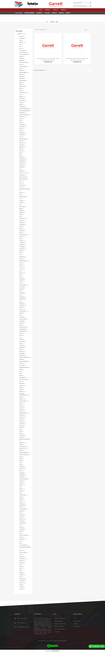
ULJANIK (22, 527)
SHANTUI (22, 480)
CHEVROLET (23, 106)
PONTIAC (22, 421)
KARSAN (22, 289)
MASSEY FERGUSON (25, 357)
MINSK (21, 375)
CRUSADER (22, 124)
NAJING (21, 389)
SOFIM (22, 491)
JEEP (21, 277)
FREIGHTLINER (23, 196)
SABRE (21, 458)
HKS (21, 238)
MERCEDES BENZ (24, 367)
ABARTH (22, 36)
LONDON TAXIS (23, 331)
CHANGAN (22, 98)
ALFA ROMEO (23, 52)
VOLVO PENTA (23, 552)
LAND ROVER (23, 311)
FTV (21, 198)
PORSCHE (22, 423)
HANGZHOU (22, 224)
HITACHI (22, 236)
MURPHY (22, 385)
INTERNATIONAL (24, 260)
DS (20, 169)
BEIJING (22, 74)
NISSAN (22, 399)
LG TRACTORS (23, 319)
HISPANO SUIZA (24, 234)
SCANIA (22, 468)
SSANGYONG (23, 495)
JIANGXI (22, 281)
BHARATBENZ (23, 80)
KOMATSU (23, 305)
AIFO (21, 46)
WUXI (22, 568)
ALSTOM (22, 58)
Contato (17, 614)
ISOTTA (22, 262)
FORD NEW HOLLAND (24, 189)
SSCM (21, 497)
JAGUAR (22, 273)
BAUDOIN (22, 70)
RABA (21, 433)
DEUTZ (21, 148)
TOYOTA (22, 519)
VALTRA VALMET (24, 535)
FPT (21, 194)
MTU (21, 381)
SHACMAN (22, 472)
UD (21, 525)
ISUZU (22, 264)
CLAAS (21, 118)
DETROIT (22, 146)
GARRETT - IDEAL (54, 22)
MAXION (22, 359)
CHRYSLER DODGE (24, 114)
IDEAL (21, 252)
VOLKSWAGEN (24, 545)
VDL (21, 541)
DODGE (22, 156)
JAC (21, 271)
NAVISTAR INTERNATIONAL (24, 394)
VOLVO (22, 550)
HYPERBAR (22, 246)
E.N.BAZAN (22, 175)
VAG (21, 533)
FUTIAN (22, 200)
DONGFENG (23, 158)
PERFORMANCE (24, 413)
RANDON (22, 437)
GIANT (21, 214)
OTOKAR (22, 407)
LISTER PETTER (23, 327)
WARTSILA (22, 556)
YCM (21, 576)
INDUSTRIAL (23, 256)
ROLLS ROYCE (23, 446)
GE (20, 204)
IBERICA (22, 250)
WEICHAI (22, 560)
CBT (21, 94)
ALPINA (22, 56)
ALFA (21, 48)
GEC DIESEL (22, 206)
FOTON (22, 192)
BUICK (21, 88)
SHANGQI (22, 476)
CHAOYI (22, 102)
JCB (21, 275)
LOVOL (21, 335)
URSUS (21, 531)
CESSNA (22, 96)
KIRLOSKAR (23, 299)
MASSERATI (22, 355)
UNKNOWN (22, 529)
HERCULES (22, 230)
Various (22, 537)
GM (21, 216)
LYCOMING (22, 341)
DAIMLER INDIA (23, 138)
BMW (21, 82)
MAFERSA (22, 345)
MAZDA (22, 363)
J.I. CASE (22, 269)
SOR (21, 493)
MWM (21, 387)
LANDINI (22, 313)
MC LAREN (22, 365)
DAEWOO (22, 134)
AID (21, 44)
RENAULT (22, 442)
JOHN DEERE (23, 285)
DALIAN (22, 140)
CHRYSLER (22, 112)
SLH (21, 486)
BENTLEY (22, 78)
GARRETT (21, 33)
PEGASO (22, 411)
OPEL (21, 405)
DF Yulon (22, 150)
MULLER (22, 383)
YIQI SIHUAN (23, 578)
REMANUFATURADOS (24, 440)
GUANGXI (22, 220)
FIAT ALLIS (22, 185)
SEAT (21, 470)
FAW (21, 181)
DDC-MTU (22, 142)
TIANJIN (21, 517)
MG (21, 371)
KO (20, 301)
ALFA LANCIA (23, 50)
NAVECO (22, 391)
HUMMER (22, 244)
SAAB (21, 456)
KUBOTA (22, 307)
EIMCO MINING (23, 179)
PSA (21, 429)
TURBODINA (23, 523)
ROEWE (21, 444)
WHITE (21, 566)
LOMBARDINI (23, 329)
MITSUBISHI (23, 377)
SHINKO (22, 482)
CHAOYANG (23, 100)
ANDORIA (22, 60)
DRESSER (22, 167)
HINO (21, 232)
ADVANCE (22, 38)
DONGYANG (22, 161)
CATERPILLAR (24, 92)
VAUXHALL (23, 539)
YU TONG (22, 580)
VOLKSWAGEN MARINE (25, 548)
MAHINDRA (22, 347)
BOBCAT (22, 84)
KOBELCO (22, 303)
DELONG (22, 144)
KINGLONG (22, 297)
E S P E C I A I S (24, 173)
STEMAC (22, 499)
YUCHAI (22, 582)
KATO (21, 291)
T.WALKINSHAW (23, 509)
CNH (21, 120)
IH (21, 254)
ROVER (22, 450)
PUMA (21, 431)
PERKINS (22, 415)
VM (20, 543)
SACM (21, 460)
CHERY (22, 104)
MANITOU (22, 351)
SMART (22, 488)
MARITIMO (22, 353)
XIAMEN (22, 572)
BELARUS (22, 76)
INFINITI (22, 258)
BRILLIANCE (23, 86)
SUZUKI (22, 507)
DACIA (21, 130)
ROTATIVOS (23, 448)
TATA (21, 513)
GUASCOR (22, 222)
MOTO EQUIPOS (24, 379)
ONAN (21, 403)
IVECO (22, 266)
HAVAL (21, 226)
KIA (21, 295)
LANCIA (22, 309)
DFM (21, 152)
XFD (21, 570)
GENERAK (22, 210)
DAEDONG (22, 132)
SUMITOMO (22, 505)
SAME (21, 464)
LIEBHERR (22, 321)
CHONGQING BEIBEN (25, 110)
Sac (55, 614)
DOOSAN (22, 163)
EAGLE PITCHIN (23, 177)
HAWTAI (22, 228)
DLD (21, 154)
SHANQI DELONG (24, 478)
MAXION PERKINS (24, 361)
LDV (21, 315)
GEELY (21, 208)
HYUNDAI (22, 248)
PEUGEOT (23, 417)
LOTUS (22, 333)
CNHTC (21, 122)
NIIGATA (22, 397)
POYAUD (22, 425)
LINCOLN (22, 323)
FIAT (21, 183)
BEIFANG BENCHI (24, 72)
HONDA (22, 240)
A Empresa (37, 614)
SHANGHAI (22, 474)
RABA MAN (22, 435)
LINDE (21, 325)
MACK (22, 343)
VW (21, 554)
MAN (21, 349)
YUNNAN (22, 586)
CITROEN (22, 116)
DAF (21, 136)
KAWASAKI (22, 293)
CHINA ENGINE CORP (25, 108)
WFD (21, 564)
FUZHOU (22, 202)
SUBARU (22, 503)
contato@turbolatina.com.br (23, 626)
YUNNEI (21, 588)
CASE (21, 90)
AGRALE (22, 42)
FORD (22, 187)
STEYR (21, 501)
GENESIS (22, 212)
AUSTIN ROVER (23, 66)
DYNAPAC (22, 171)
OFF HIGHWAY (23, 401)
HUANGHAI (22, 242)
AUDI (21, 64)
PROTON (22, 427)
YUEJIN (21, 584)
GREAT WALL (23, 218)
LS (20, 337)
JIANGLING (22, 279)
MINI (21, 373)
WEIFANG (22, 562)
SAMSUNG (22, 466)
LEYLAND (22, 317)
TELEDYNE (22, 515)
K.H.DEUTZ (22, 287)
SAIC (21, 462)
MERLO (21, 369)
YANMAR (22, 574)
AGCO (21, 40)
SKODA (22, 484)
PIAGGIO (22, 419)
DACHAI (22, 128)
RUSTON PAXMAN (24, 454)
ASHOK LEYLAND (24, 62)
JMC (21, 283)
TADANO (22, 511)
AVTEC (21, 68)
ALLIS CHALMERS (24, 54)
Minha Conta (77, 614)
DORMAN (22, 165)
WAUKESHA (23, 558)
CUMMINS (23, 126)
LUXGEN (22, 339)
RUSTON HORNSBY (24, 452)
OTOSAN (22, 409)
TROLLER (22, 521)
